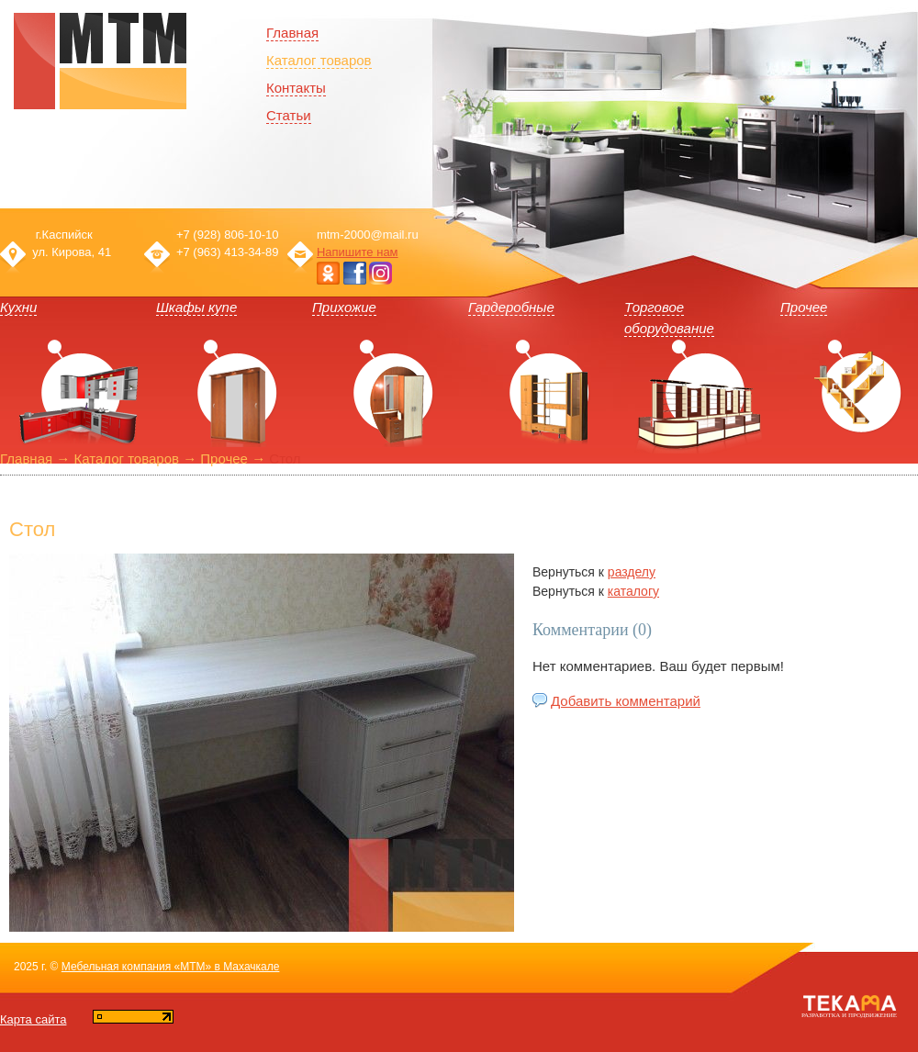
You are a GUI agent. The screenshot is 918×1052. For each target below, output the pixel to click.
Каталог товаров (319, 60)
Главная (26, 458)
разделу (631, 572)
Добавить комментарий (625, 701)
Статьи (288, 115)
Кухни (18, 307)
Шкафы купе (196, 307)
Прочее (803, 307)
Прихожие (344, 307)
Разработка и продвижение (849, 1015)
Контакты (296, 87)
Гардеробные (511, 307)
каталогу (633, 591)
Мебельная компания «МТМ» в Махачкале (171, 966)
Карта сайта (33, 1019)
